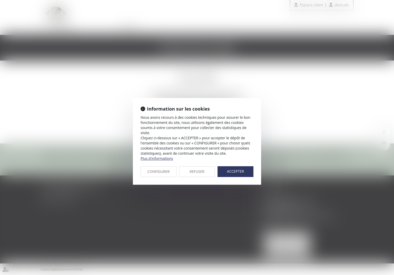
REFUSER (197, 171)
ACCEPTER (235, 171)
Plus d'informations (157, 158)
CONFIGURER (158, 171)
